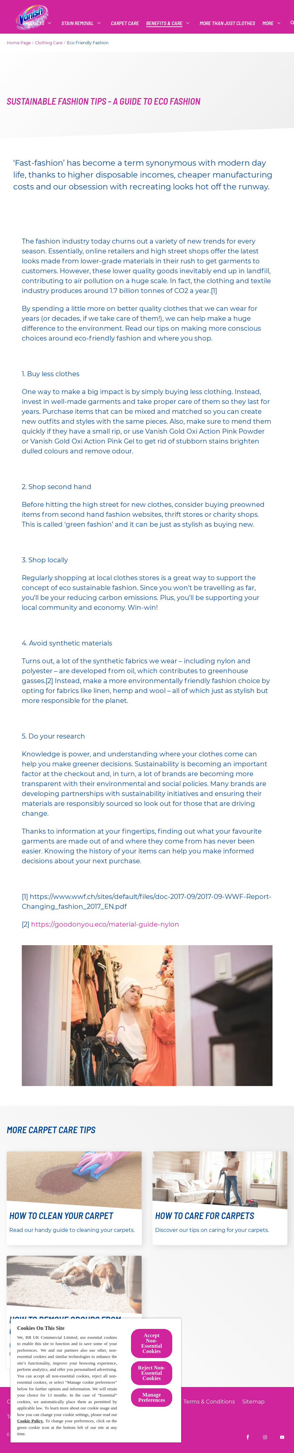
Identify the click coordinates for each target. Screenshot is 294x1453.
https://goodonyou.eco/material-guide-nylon (105, 924)
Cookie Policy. (30, 1420)
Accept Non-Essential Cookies (151, 1343)
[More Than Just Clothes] (227, 23)
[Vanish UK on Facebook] (248, 1437)
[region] (96, 1380)
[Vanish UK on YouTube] (282, 1437)
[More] (268, 23)
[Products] (33, 23)
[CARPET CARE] (125, 23)
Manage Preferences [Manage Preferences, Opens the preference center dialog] (151, 1397)
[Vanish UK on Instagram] (265, 1437)
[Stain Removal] (77, 23)
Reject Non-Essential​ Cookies (151, 1373)
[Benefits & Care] (164, 23)
